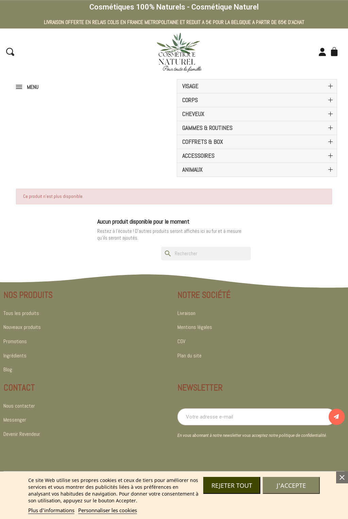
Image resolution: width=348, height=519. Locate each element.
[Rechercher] (206, 253)
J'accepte (291, 485)
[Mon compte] (322, 52)
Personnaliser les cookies (107, 510)
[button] (10, 52)
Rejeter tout (231, 485)
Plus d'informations (51, 510)
